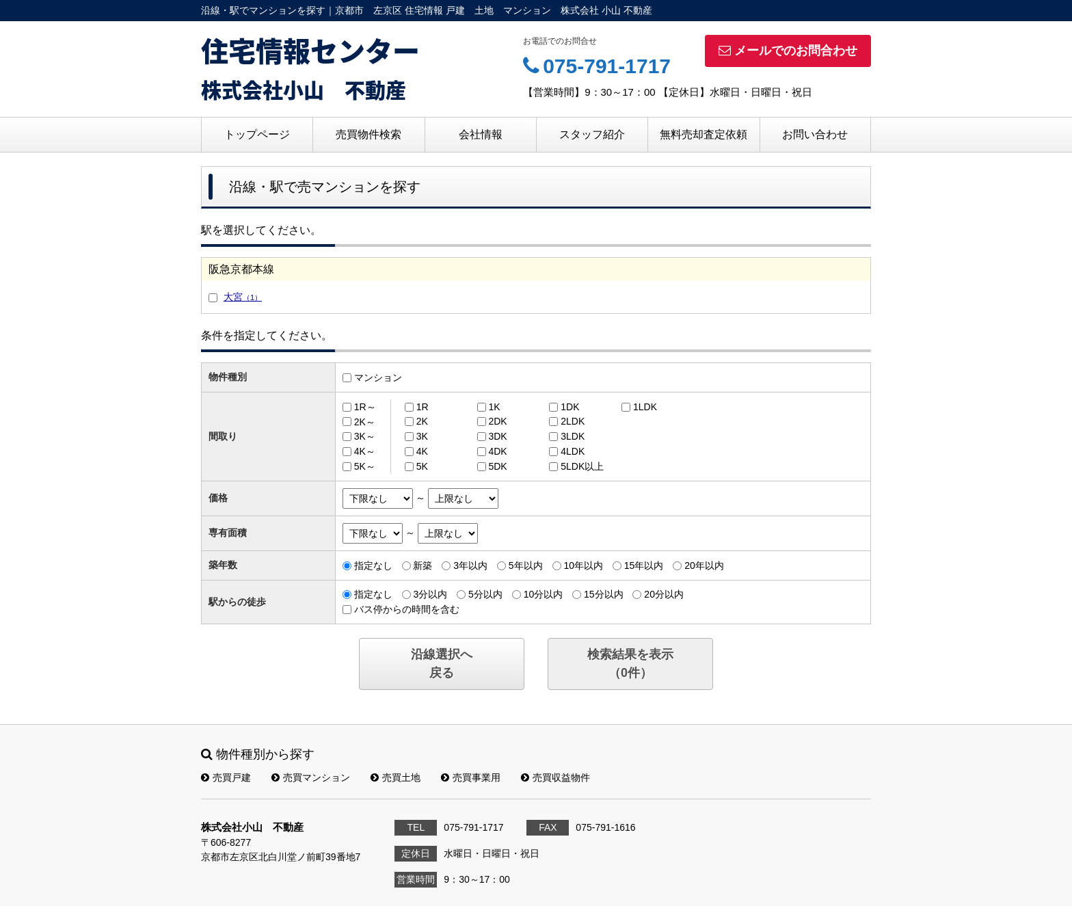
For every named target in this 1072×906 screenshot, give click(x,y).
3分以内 (430, 594)
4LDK (573, 451)
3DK (497, 436)
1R (422, 406)
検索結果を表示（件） (630, 664)
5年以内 (526, 565)
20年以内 (704, 565)
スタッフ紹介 (592, 134)
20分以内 (664, 594)
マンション (378, 377)
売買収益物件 (555, 777)
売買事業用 (470, 777)
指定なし (373, 565)
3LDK (573, 436)
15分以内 (604, 594)
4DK (497, 451)
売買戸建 (226, 777)
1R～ (365, 406)
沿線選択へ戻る (441, 664)
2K (422, 421)
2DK (497, 421)
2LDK (573, 421)
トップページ (257, 134)
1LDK (645, 406)
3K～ (364, 436)
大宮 (243, 296)
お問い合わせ (815, 134)
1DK (570, 406)
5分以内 (485, 594)
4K (422, 451)
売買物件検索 (368, 134)
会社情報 (480, 134)
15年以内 (644, 565)
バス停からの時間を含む (406, 609)
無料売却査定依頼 (703, 134)
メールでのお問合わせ (788, 50)
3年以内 (470, 565)
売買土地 (395, 777)
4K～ (364, 451)
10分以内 (543, 594)
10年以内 (583, 565)
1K (494, 406)
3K (422, 436)
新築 (422, 565)
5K (422, 466)
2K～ (364, 421)
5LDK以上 (582, 466)
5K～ (364, 466)
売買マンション (310, 777)
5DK (497, 466)
